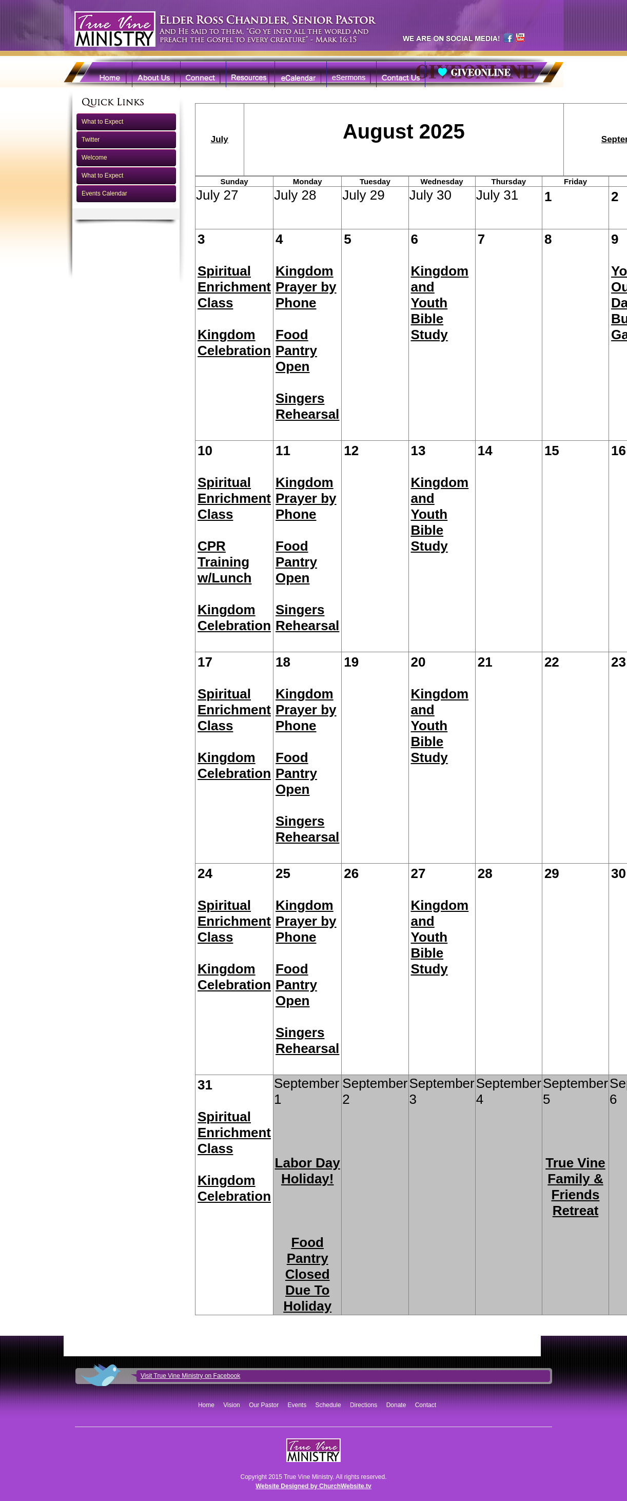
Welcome (94, 157)
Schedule (328, 1405)
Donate (396, 1405)
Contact (425, 1405)
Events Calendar (104, 193)
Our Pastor (264, 1405)
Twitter (91, 139)
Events (297, 1405)
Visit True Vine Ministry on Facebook (190, 1375)
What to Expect (102, 121)
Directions (363, 1405)
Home (206, 1405)
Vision (231, 1405)
